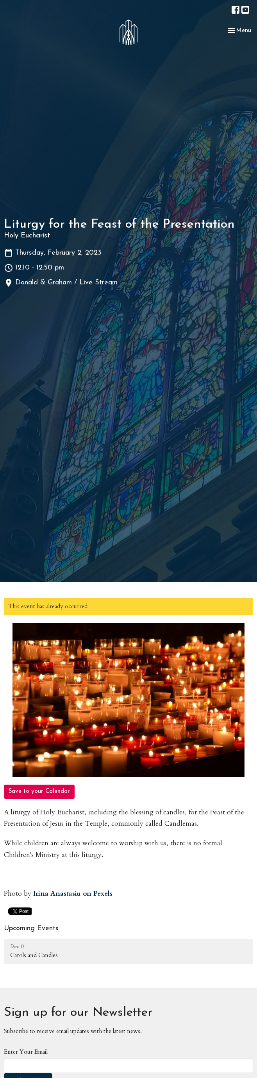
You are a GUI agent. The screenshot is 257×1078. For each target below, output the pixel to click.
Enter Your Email (26, 1052)
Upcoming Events (31, 928)
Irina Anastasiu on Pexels (72, 893)
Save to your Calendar (39, 791)
